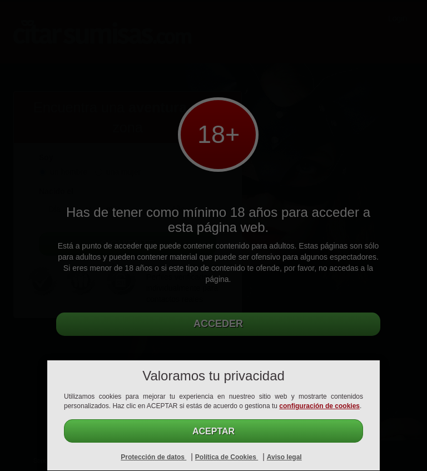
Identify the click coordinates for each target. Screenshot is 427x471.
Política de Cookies (226, 457)
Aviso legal (284, 457)
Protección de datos (153, 457)
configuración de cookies (319, 406)
